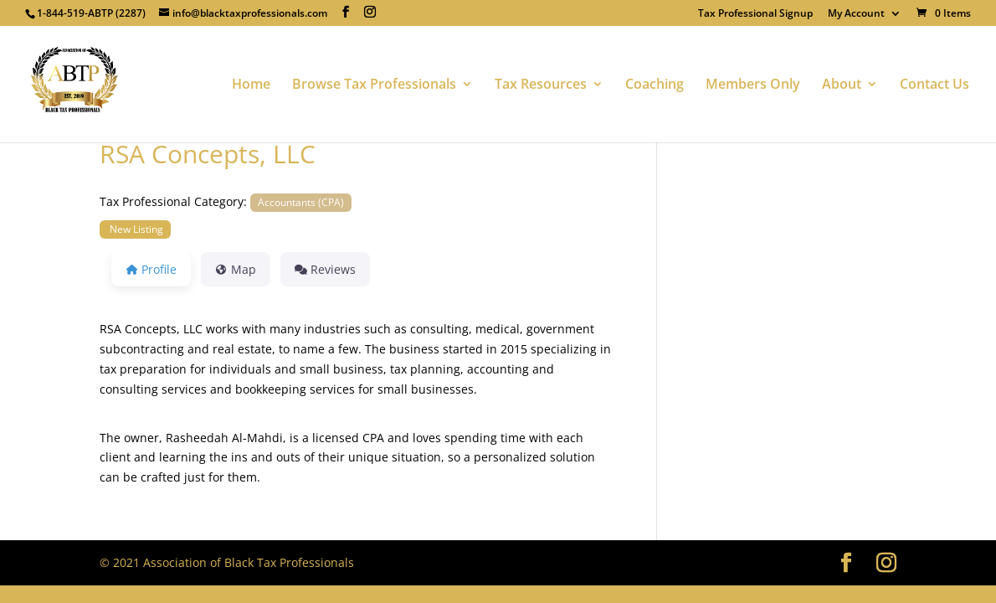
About (841, 85)
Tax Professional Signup (755, 14)
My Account (856, 14)
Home (251, 85)
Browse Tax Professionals (374, 85)
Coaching (654, 85)
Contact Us (934, 85)
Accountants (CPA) (301, 202)
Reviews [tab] (325, 269)
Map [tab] (235, 269)
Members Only (753, 85)
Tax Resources (541, 85)
